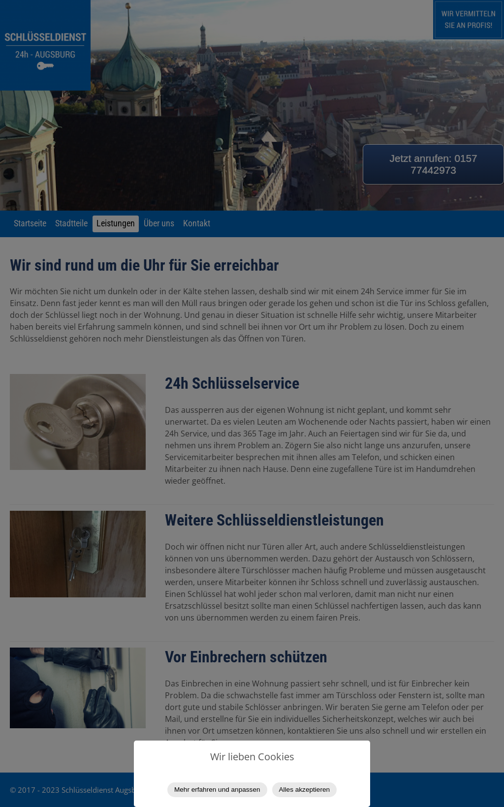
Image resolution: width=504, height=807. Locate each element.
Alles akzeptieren (304, 789)
